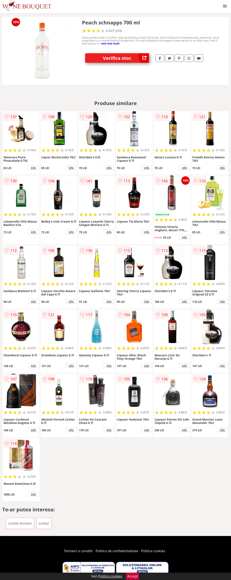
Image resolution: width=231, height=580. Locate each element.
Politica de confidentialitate (117, 551)
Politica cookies (153, 551)
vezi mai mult (110, 43)
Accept (132, 576)
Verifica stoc (126, 58)
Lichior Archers (20, 523)
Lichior (44, 523)
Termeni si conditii (78, 551)
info (33, 168)
